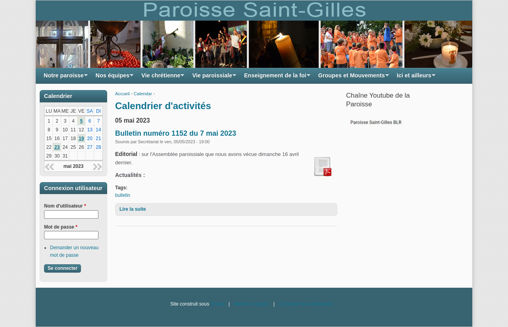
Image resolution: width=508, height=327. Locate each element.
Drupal (217, 304)
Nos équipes (113, 77)
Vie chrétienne (160, 77)
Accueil (122, 93)
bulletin (122, 195)
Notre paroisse (64, 77)
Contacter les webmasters (306, 304)
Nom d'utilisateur (65, 206)
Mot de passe (60, 227)
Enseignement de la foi (275, 77)
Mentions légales (251, 304)
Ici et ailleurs (414, 77)
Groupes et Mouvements (351, 77)
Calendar (143, 93)
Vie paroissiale (212, 77)
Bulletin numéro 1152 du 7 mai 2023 (175, 133)
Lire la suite (132, 209)
